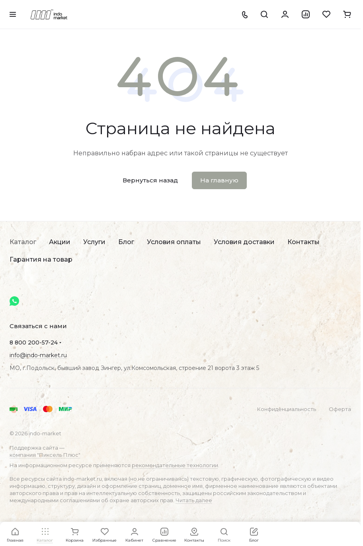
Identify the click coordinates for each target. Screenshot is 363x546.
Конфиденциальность (286, 409)
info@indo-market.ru (38, 355)
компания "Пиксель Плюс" (45, 455)
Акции (59, 242)
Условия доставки (244, 242)
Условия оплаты (174, 242)
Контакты (303, 242)
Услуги (94, 242)
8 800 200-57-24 (34, 342)
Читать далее (194, 500)
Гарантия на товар (41, 259)
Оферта (340, 409)
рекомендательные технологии (175, 465)
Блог (126, 242)
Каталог (23, 242)
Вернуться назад (150, 180)
